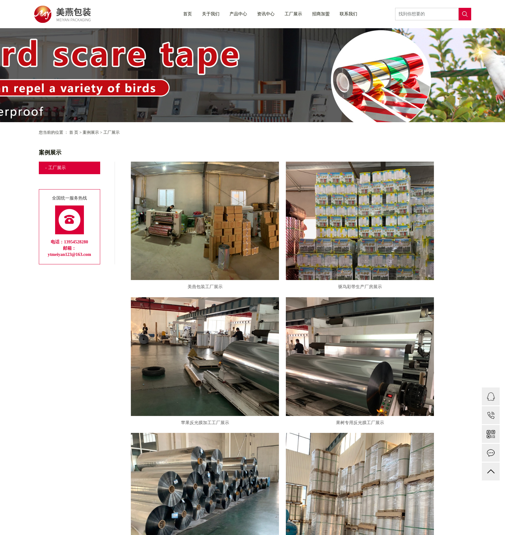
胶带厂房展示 (412, 357)
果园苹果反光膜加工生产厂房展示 (184, 460)
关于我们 (210, 14)
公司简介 (91, 525)
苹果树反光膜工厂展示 (299, 357)
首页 (187, 14)
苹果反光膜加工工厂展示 (413, 254)
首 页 (73, 132)
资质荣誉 (153, 525)
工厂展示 (293, 14)
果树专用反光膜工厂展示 (184, 357)
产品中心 (238, 14)
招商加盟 (321, 14)
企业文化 (122, 525)
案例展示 (91, 132)
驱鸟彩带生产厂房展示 (299, 254)
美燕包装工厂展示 (184, 254)
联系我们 (348, 14)
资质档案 (184, 525)
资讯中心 (266, 14)
